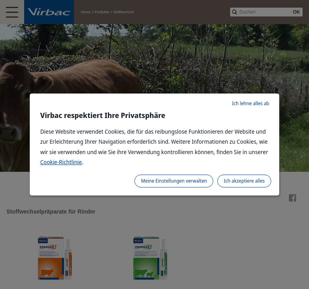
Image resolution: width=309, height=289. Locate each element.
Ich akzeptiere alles (244, 180)
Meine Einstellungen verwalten (174, 180)
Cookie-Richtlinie (61, 162)
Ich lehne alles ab (250, 103)
